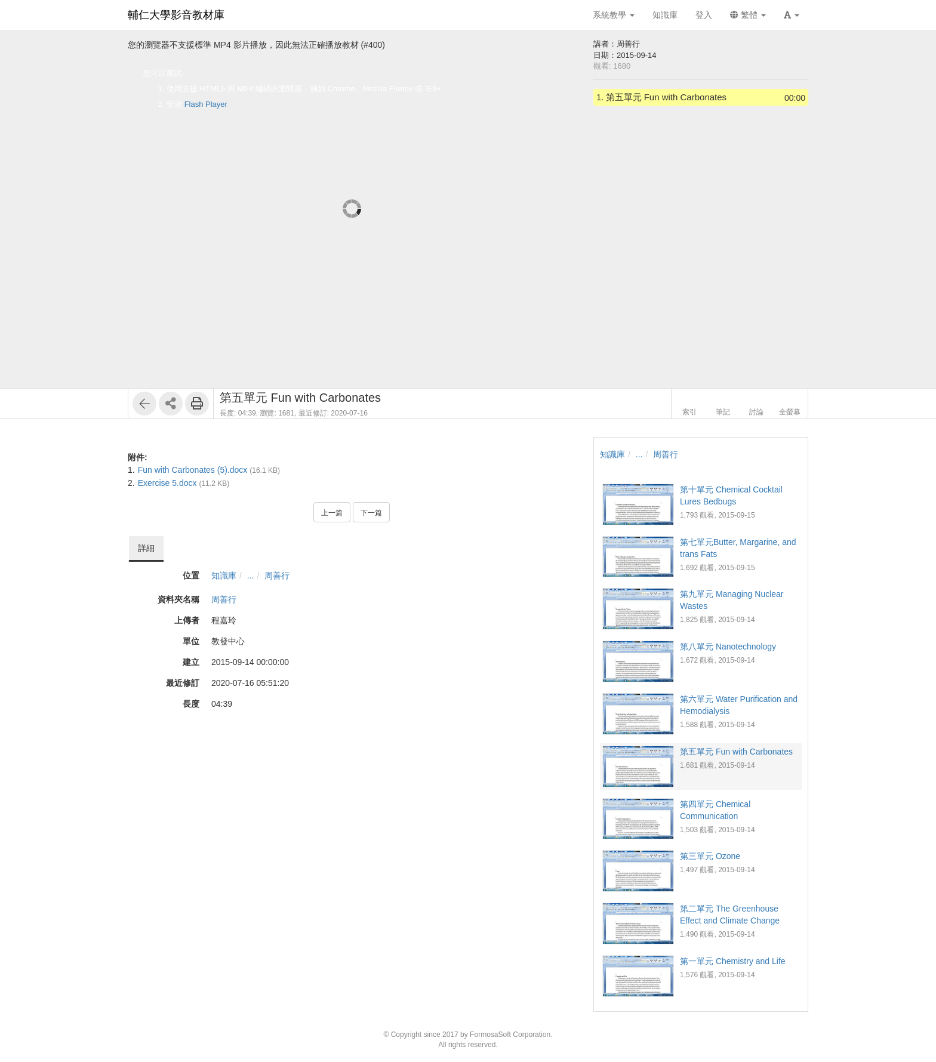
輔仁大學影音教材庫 (176, 15)
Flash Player (205, 104)
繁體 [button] (748, 15)
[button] (791, 15)
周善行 (277, 575)
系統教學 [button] (614, 15)
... (250, 575)
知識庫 (223, 575)
